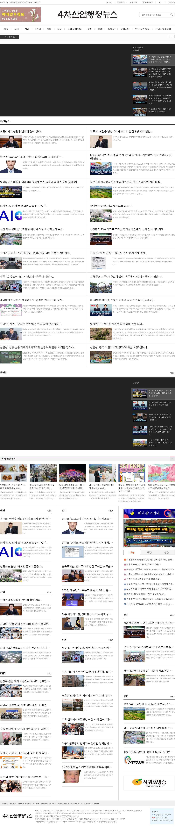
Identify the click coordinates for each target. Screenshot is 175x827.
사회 (49, 29)
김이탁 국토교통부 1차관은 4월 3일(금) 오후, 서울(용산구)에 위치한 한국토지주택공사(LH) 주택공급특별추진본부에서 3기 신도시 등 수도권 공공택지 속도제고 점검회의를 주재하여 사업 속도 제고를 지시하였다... (53, 332)
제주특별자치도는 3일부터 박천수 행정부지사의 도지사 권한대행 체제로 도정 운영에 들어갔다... (37, 526)
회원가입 (120, 2)
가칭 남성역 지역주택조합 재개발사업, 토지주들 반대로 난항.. (96, 671)
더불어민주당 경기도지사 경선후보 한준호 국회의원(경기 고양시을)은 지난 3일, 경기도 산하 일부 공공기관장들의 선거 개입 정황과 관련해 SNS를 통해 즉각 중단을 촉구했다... (144, 261)
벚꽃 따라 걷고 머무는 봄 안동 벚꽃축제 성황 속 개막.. (72, 487)
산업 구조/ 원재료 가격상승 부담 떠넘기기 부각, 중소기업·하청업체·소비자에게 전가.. (48, 647)
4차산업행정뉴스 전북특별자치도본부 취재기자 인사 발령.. (95, 767)
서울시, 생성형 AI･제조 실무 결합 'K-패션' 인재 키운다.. (31, 705)
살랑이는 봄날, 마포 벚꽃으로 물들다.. (21, 566)
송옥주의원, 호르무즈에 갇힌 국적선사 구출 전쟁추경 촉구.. (95, 566)
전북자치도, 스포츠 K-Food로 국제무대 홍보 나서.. (12, 487)
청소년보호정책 (76, 803)
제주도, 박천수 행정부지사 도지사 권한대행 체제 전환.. (31, 518)
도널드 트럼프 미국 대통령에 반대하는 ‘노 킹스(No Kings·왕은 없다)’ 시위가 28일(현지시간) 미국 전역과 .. (98, 727)
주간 (149, 552)
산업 (27, 29)
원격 (160, 2)
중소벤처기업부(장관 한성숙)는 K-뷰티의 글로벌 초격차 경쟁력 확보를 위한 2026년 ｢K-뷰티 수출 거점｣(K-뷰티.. (37, 689)
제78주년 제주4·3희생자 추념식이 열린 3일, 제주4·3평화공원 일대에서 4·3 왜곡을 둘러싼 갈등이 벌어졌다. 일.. (98, 655)
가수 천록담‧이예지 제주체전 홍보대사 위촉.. (101, 487)
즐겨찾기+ (4, 2)
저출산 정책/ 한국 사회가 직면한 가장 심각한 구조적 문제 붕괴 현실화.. (102, 695)
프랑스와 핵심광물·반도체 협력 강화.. (21, 600)
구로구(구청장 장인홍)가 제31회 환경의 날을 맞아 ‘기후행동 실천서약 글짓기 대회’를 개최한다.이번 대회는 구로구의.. (160, 654)
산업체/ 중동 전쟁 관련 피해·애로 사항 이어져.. (26, 624)
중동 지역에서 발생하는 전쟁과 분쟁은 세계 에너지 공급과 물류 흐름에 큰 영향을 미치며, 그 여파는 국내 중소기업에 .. (37, 631)
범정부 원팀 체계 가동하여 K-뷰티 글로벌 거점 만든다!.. (31, 681)
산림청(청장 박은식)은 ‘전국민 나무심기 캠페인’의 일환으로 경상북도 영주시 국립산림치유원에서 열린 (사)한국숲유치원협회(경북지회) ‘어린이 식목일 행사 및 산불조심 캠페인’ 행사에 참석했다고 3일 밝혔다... (144, 355)
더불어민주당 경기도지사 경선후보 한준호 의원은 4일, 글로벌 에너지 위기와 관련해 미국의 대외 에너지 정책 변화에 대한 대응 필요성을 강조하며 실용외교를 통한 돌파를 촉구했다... (54, 165)
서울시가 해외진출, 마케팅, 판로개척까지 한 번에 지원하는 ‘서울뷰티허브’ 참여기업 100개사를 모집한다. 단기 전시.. (37, 736)
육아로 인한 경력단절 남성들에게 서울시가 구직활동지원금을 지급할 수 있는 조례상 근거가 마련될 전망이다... (98, 622)
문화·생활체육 (74, 29)
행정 (6, 29)
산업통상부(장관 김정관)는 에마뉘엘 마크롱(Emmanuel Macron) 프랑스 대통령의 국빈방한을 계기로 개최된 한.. (37, 607)
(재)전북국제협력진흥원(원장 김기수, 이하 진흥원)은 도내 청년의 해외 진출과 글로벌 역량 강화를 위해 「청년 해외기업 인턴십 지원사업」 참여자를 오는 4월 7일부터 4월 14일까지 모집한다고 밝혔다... (53, 308)
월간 (166, 552)
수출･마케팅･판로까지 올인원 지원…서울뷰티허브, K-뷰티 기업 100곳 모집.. (43, 729)
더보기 (172, 373)
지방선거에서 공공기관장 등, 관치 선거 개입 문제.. (149, 559)
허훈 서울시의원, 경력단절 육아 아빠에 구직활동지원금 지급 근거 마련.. (102, 614)
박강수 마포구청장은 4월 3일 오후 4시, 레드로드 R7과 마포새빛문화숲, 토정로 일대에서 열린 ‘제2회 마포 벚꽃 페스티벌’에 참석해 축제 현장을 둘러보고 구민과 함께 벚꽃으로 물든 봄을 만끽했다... (143, 214)
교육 (59, 29)
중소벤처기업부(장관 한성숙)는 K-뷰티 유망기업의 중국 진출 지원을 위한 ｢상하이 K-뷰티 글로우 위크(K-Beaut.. (37, 784)
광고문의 (52, 803)
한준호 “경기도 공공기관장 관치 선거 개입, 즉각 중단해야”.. (95, 542)
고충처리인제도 (63, 803)
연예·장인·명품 (142, 29)
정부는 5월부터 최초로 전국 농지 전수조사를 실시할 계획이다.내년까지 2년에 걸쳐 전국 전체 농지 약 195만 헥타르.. (160, 712)
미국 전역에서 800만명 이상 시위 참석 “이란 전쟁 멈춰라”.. (95, 719)
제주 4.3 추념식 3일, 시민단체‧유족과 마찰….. (88, 647)
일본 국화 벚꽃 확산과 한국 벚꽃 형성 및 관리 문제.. (42, 487)
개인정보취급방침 (24, 803)
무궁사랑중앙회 (163, 29)
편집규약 (4, 803)
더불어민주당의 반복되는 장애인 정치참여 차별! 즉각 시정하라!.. (98, 743)
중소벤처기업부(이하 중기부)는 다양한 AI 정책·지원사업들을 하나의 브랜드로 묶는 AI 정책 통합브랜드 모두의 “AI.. (37, 550)
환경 (100, 29)
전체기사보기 (148, 2)
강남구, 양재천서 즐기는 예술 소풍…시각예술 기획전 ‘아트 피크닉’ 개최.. (131, 488)
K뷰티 (38, 29)
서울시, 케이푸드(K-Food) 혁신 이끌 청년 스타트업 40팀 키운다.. (37, 753)
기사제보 (36, 803)
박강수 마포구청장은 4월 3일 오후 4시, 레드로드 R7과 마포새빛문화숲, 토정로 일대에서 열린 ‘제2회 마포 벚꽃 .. (37, 574)
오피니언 (124, 29)
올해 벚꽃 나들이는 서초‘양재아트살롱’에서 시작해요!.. (161, 487)
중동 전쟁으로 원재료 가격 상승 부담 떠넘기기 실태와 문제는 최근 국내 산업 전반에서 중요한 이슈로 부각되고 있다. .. (37, 655)
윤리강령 (13, 803)
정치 (16, 29)
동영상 (111, 29)
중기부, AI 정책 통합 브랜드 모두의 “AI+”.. (23, 542)
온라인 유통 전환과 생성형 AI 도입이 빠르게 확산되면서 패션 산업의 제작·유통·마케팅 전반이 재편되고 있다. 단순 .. (37, 713)
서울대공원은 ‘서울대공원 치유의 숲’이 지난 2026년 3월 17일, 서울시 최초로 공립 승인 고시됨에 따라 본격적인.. (160, 678)
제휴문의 (44, 803)
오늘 (132, 552)
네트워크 (171, 2)
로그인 (109, 2)
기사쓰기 (133, 2)
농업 (89, 29)
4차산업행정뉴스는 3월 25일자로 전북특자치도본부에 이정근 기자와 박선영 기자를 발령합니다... (98, 775)
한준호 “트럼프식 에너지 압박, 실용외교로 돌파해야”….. (93, 518)
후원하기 (87, 803)
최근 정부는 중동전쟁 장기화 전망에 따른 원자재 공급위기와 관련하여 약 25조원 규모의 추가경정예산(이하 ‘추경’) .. (160, 759)
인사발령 (95, 803)
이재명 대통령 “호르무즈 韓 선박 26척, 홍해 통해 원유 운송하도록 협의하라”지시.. (108, 590)
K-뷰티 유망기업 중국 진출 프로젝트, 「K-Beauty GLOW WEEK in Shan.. (41, 777)
